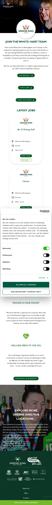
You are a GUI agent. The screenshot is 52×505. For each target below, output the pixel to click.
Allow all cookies (26, 285)
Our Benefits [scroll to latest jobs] (24, 75)
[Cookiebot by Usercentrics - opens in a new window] (39, 211)
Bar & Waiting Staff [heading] (26, 129)
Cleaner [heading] (26, 181)
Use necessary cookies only (26, 292)
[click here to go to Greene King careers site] (26, 468)
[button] (42, 5)
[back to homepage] (8, 5)
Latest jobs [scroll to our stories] (24, 88)
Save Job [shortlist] (24, 160)
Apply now (26, 156)
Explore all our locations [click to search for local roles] (16, 443)
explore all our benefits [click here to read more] (26, 378)
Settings (42, 278)
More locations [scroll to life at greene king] (25, 100)
